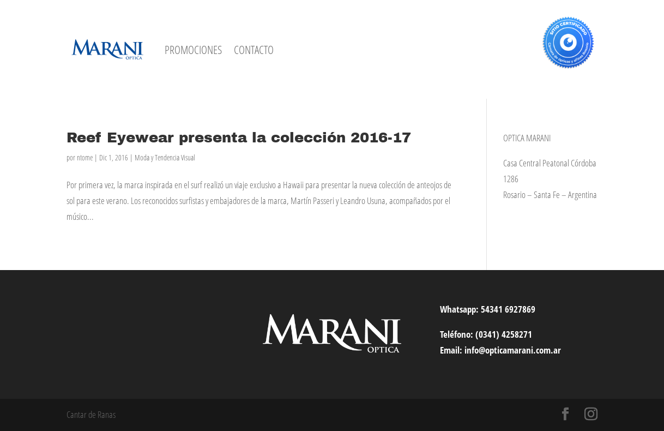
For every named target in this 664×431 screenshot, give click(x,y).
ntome (85, 157)
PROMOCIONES (193, 49)
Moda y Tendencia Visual (165, 157)
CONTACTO (254, 49)
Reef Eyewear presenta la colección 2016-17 (239, 137)
